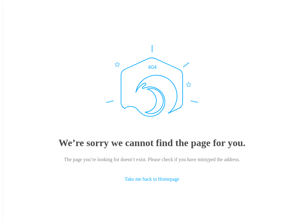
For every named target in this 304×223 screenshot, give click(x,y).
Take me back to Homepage (152, 179)
